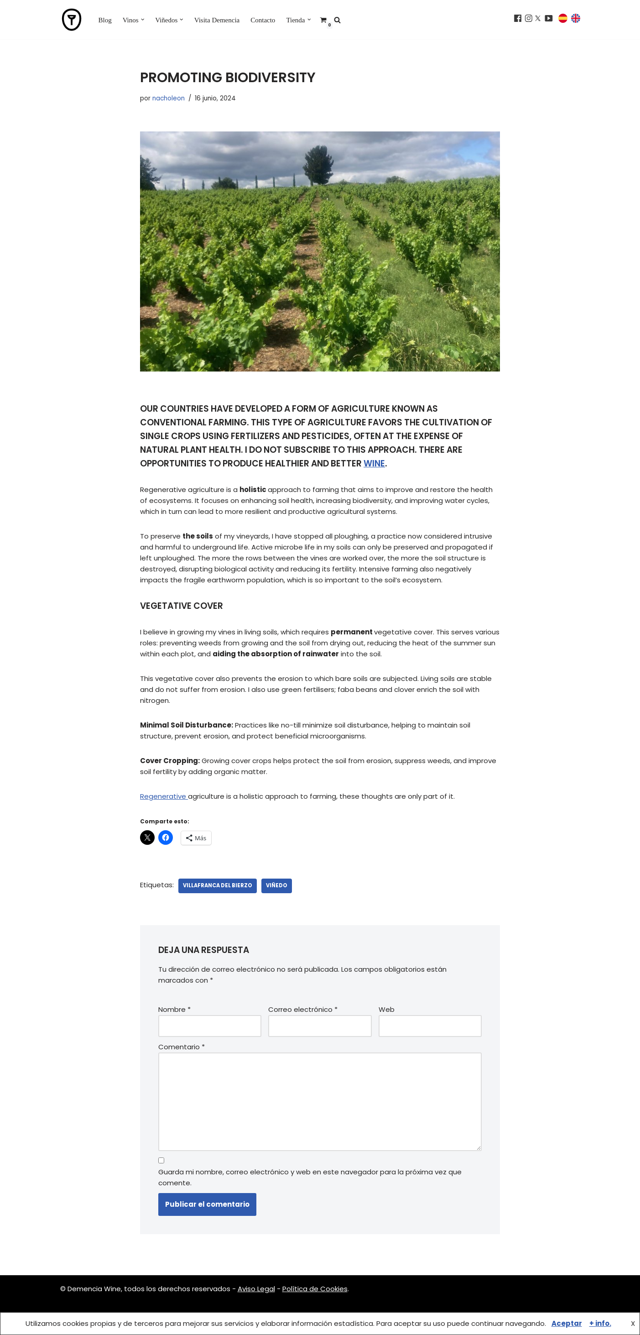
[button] (143, 19)
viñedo (276, 885)
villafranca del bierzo (217, 885)
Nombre (174, 1009)
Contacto (262, 20)
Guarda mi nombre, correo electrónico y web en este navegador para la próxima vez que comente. (310, 1177)
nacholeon (168, 98)
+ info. (600, 1323)
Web (387, 1009)
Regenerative (164, 796)
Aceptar (567, 1323)
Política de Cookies (315, 1288)
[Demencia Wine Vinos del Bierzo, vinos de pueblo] (71, 19)
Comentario (181, 1047)
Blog (105, 20)
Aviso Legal (256, 1288)
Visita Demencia (216, 20)
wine (374, 463)
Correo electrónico (303, 1009)
